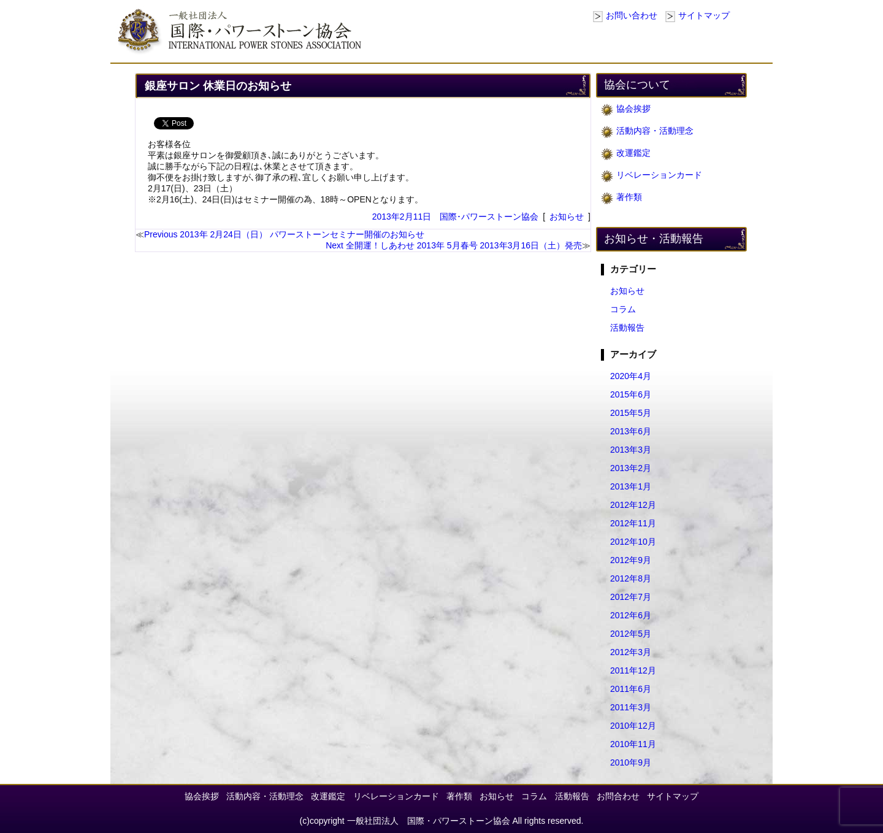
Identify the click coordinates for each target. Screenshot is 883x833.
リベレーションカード (659, 175)
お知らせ (566, 216)
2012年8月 (630, 578)
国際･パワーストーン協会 (489, 216)
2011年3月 (630, 707)
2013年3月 (630, 450)
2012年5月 (630, 634)
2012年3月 (630, 652)
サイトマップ (704, 15)
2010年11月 (633, 744)
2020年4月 (630, 376)
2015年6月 (630, 394)
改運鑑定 (633, 153)
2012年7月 (630, 597)
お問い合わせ (631, 15)
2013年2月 (630, 468)
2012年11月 (633, 523)
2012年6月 (630, 615)
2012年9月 (630, 560)
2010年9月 (630, 762)
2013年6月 (630, 431)
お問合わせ (618, 796)
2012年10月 (633, 542)
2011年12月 (633, 670)
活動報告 (627, 327)
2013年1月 (630, 486)
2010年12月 (633, 726)
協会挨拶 (633, 108)
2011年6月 (630, 689)
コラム (623, 309)
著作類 (629, 197)
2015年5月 (630, 413)
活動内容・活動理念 (655, 131)
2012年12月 (633, 505)
